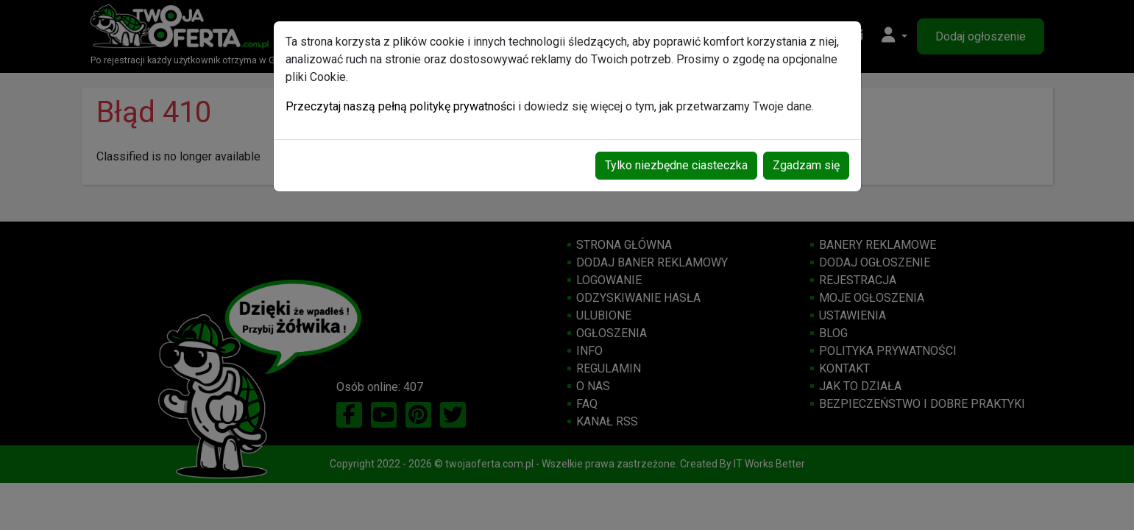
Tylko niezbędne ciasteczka (676, 165)
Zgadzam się (806, 165)
